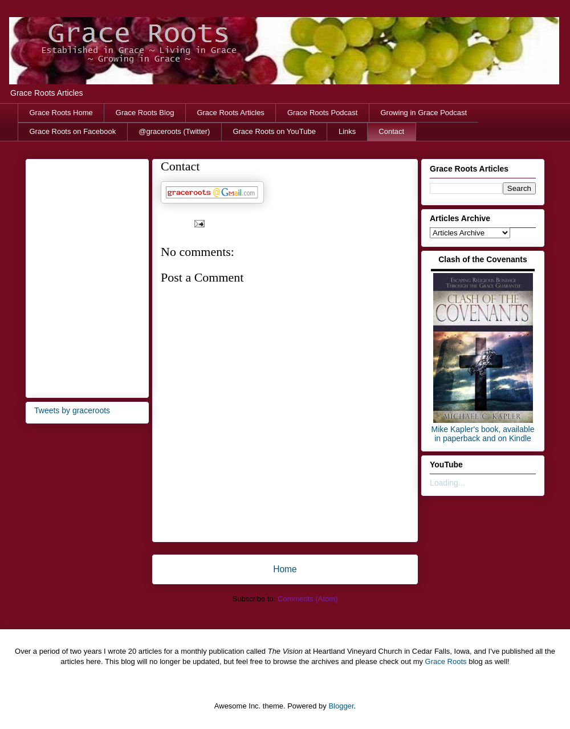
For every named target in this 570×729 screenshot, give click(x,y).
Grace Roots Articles (230, 112)
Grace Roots (446, 661)
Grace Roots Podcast (322, 112)
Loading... (447, 482)
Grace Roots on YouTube (274, 131)
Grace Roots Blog (145, 112)
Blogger (340, 706)
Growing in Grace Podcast (423, 112)
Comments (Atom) (307, 598)
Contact (391, 131)
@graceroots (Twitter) (174, 131)
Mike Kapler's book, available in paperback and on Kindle (483, 434)
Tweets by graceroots (72, 410)
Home (285, 569)
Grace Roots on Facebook (73, 131)
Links (347, 131)
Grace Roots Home (61, 112)
